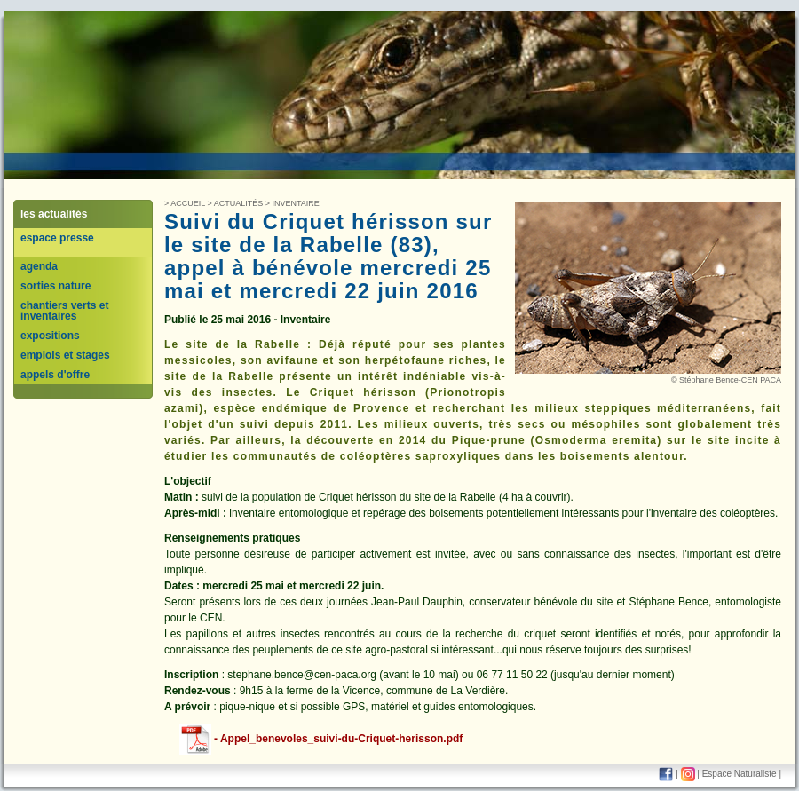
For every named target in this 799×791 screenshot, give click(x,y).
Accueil (187, 203)
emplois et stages (65, 355)
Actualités (239, 203)
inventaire (296, 203)
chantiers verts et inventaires (64, 310)
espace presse (57, 238)
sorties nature (55, 286)
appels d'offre (55, 374)
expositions (50, 335)
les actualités (53, 214)
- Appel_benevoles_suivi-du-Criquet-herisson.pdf (319, 738)
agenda (39, 266)
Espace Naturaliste (739, 774)
